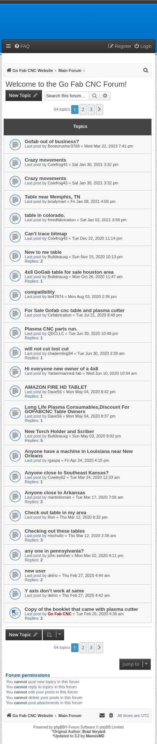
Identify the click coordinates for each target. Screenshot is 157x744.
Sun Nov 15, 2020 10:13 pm (97, 257)
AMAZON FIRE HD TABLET (56, 387)
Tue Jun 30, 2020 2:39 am (101, 353)
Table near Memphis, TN (52, 197)
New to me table (43, 252)
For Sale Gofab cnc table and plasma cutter (75, 310)
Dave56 (55, 392)
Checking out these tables (55, 531)
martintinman (59, 497)
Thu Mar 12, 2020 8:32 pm (84, 517)
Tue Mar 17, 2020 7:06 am (99, 497)
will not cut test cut (47, 349)
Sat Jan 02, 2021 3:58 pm (103, 220)
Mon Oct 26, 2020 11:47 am (97, 276)
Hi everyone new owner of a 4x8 (61, 368)
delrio (52, 575)
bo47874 (55, 296)
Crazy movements (45, 160)
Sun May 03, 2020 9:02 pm (96, 436)
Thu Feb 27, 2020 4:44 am (86, 575)
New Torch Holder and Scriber (59, 431)
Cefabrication (59, 315)
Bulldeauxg (57, 257)
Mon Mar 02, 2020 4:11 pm (99, 555)
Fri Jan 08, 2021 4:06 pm (92, 201)
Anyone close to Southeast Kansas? (67, 472)
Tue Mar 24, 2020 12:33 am (95, 477)
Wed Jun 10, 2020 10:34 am (111, 373)
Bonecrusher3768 (64, 146)
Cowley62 (56, 477)
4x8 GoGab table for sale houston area (69, 272)
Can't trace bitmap (46, 233)
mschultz (55, 535)
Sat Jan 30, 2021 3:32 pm (95, 164)
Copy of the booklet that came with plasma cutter (81, 609)
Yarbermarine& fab (64, 373)
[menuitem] (21, 47)
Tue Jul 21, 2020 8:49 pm (99, 315)
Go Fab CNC (59, 614)
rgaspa (54, 460)
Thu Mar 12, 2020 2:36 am (92, 535)
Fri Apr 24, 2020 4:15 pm (86, 460)
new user (35, 571)
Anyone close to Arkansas (55, 492)
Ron (51, 517)
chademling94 (60, 353)
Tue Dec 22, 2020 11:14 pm (97, 238)
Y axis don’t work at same (54, 591)
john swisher (59, 555)
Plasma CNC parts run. (51, 329)
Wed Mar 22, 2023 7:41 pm (108, 146)
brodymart (57, 201)
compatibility (40, 292)
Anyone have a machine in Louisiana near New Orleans (79, 453)
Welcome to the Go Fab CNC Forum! (66, 84)
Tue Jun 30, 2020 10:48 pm (93, 333)
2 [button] (83, 109)
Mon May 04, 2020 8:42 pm (91, 392)
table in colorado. (45, 215)
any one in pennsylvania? (54, 551)
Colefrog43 (57, 164)
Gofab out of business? (52, 141)
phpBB (59, 727)
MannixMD (95, 736)
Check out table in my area (55, 512)
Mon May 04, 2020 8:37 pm (91, 416)
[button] (99, 109)
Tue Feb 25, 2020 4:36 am (99, 614)
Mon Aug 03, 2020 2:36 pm (92, 296)
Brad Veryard (93, 732)
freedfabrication (62, 220)
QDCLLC (56, 333)
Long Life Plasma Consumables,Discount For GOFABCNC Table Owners (77, 409)
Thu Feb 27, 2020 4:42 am (86, 595)
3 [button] (91, 109)
